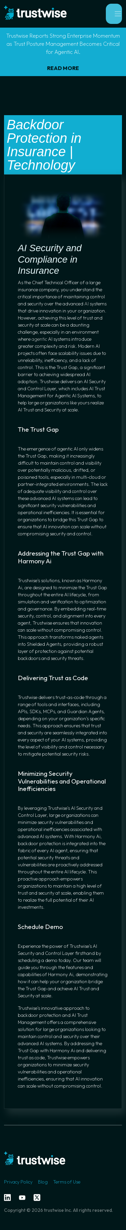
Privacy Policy (18, 1182)
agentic (39, 339)
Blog (43, 1182)
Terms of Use (66, 1182)
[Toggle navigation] (114, 14)
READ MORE (63, 68)
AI (86, 304)
